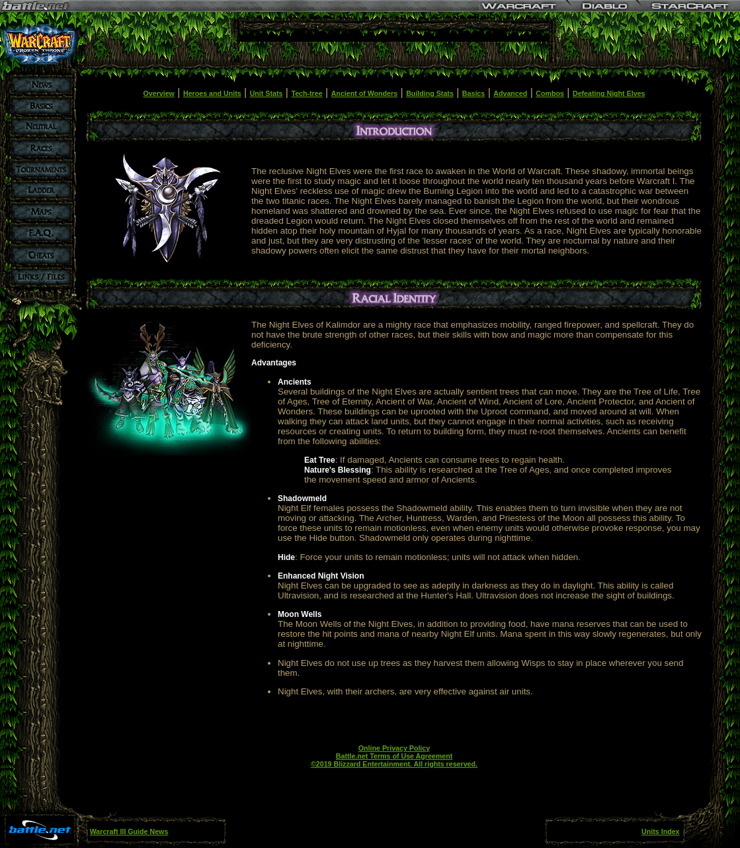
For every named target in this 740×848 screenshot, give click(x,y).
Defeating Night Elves (609, 93)
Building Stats (430, 93)
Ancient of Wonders (364, 93)
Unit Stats (266, 93)
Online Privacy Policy (394, 748)
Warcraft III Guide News (129, 831)
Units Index (660, 831)
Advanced (510, 93)
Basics (473, 93)
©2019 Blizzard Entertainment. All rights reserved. (394, 764)
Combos (550, 93)
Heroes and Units (212, 93)
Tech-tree (306, 93)
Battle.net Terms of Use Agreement (394, 756)
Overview (159, 93)
